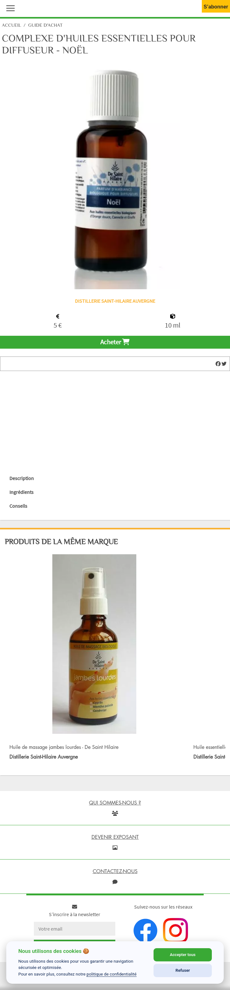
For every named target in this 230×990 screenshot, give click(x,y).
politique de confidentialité (111, 973)
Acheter (114, 342)
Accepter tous (183, 954)
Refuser (182, 970)
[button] (9, 7)
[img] (218, 363)
